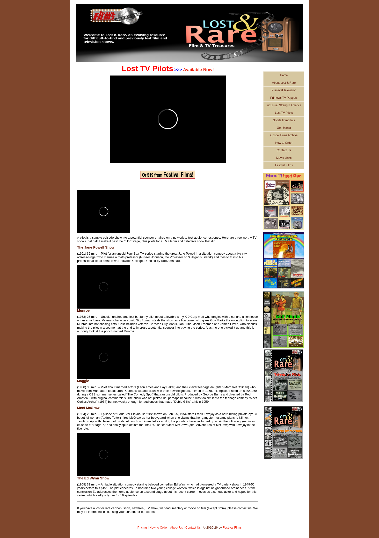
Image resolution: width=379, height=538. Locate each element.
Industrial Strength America (283, 105)
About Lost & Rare (284, 82)
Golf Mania (284, 127)
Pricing (142, 527)
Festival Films (284, 165)
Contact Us (284, 150)
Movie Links (284, 157)
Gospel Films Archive (284, 135)
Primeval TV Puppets (284, 97)
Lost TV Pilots (284, 112)
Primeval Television (283, 90)
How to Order (283, 142)
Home (284, 75)
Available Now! (198, 69)
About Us (176, 527)
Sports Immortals (284, 120)
